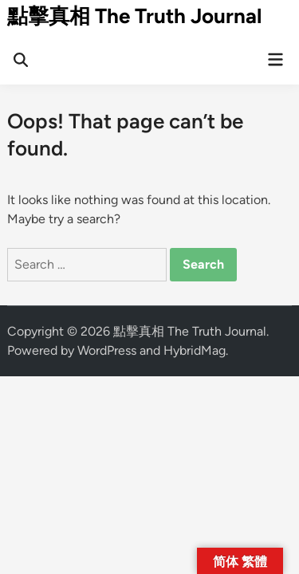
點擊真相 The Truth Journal (134, 16)
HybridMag (194, 350)
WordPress (106, 350)
